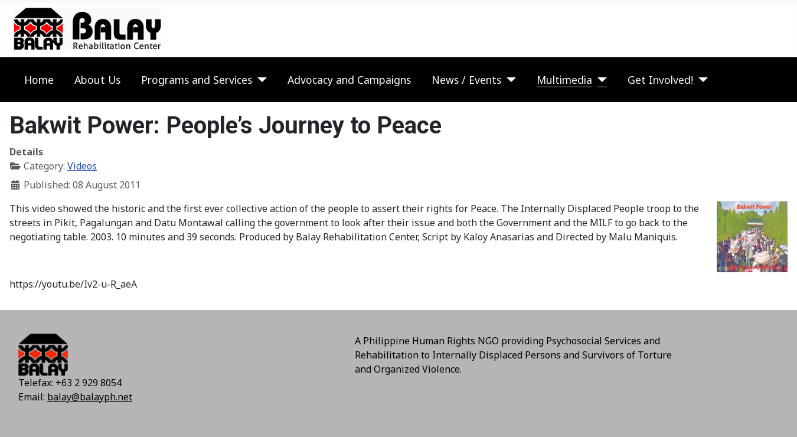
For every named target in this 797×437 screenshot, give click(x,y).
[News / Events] (508, 79)
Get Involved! (660, 80)
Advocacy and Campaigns (349, 80)
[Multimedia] (599, 79)
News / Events (466, 80)
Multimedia (564, 80)
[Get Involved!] (700, 79)
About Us (97, 80)
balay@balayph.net (89, 396)
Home (39, 80)
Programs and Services (196, 80)
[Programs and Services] (259, 79)
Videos (82, 165)
